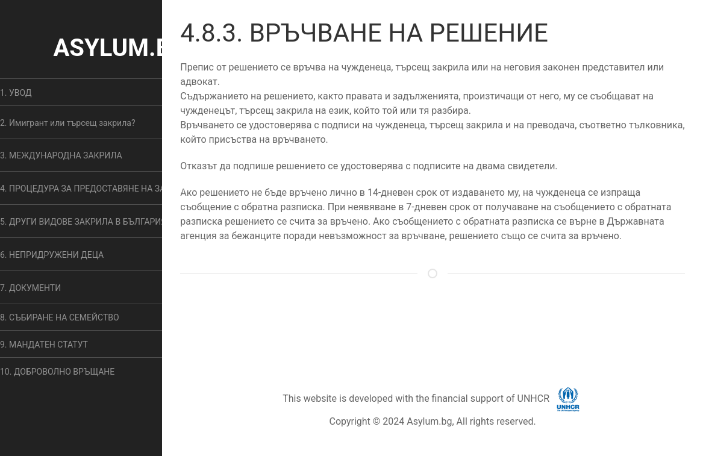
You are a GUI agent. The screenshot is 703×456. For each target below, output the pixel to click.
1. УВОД (16, 93)
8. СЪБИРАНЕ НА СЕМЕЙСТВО (59, 317)
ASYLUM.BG (120, 48)
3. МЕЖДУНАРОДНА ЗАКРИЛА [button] (61, 155)
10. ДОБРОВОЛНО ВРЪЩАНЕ (57, 371)
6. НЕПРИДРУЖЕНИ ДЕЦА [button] (52, 255)
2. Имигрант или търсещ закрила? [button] (68, 123)
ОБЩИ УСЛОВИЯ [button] (421, 321)
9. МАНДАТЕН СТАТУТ (44, 344)
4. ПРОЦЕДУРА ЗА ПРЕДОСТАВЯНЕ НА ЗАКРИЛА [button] (96, 188)
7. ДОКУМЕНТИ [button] (30, 288)
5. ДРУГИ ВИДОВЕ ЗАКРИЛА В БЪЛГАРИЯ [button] (83, 221)
